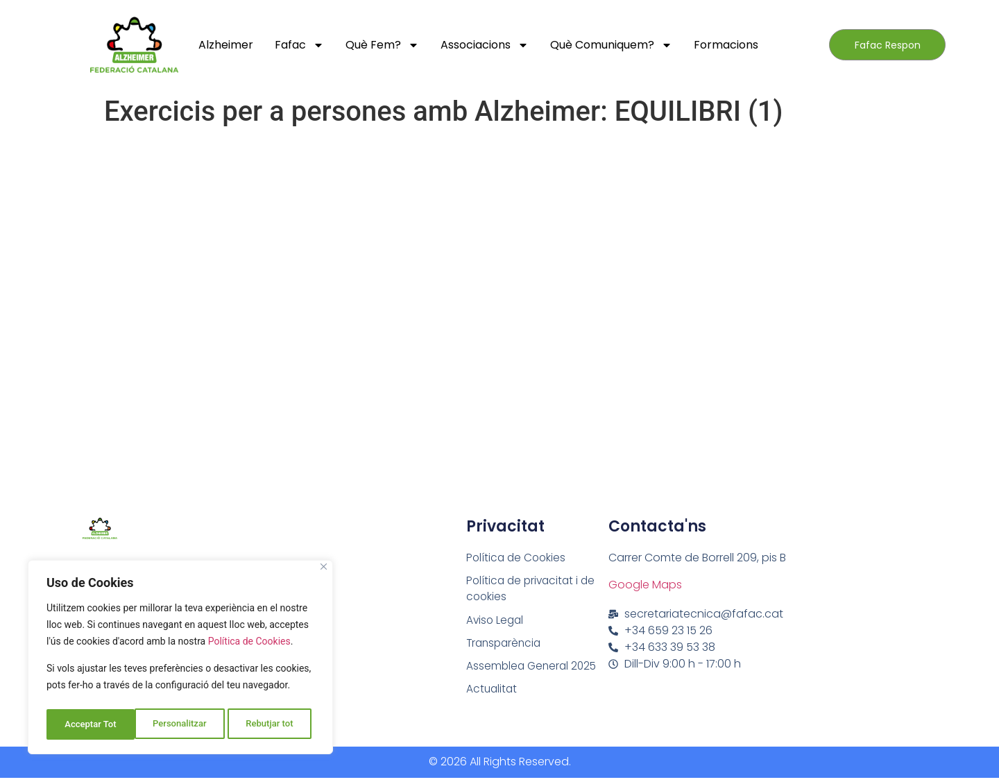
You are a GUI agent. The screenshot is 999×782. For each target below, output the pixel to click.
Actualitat (492, 692)
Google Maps (645, 585)
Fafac (299, 45)
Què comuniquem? (611, 45)
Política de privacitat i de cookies (533, 589)
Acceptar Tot (271, 724)
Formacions (726, 45)
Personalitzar (90, 724)
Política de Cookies (249, 646)
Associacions (485, 45)
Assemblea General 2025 (533, 669)
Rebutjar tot (181, 724)
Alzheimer (225, 45)
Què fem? (382, 45)
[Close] (324, 572)
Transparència (505, 645)
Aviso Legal (496, 621)
